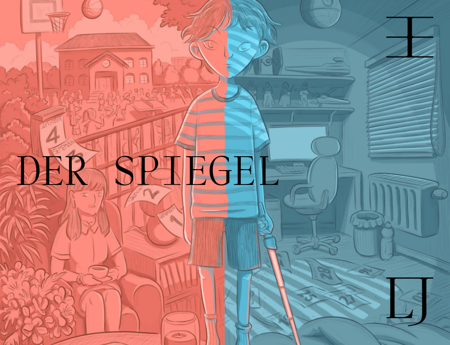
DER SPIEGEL (148, 173)
